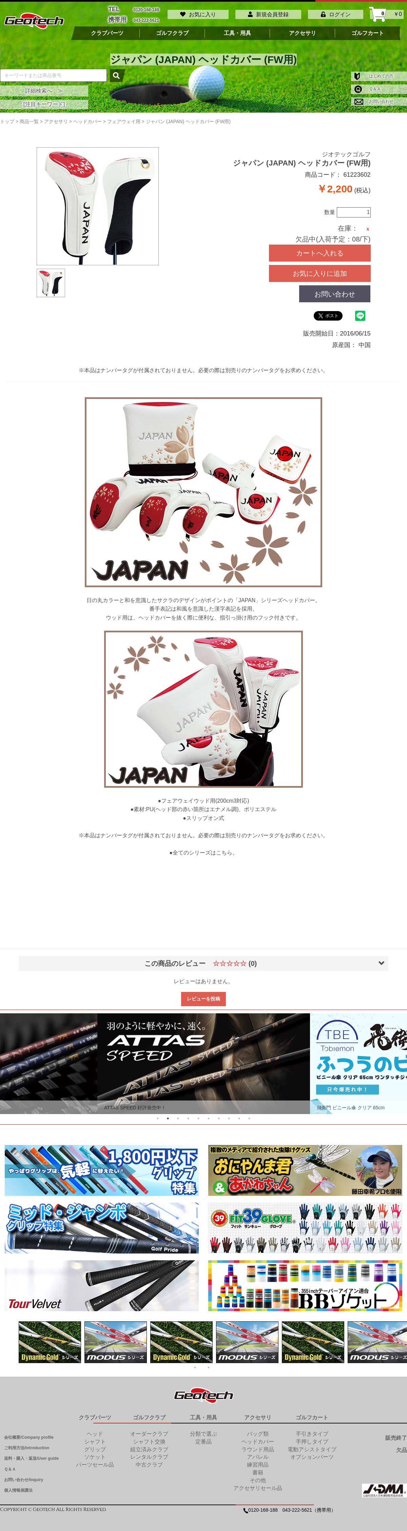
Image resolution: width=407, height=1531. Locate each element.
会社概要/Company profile (29, 1433)
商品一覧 (29, 117)
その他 (258, 1476)
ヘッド (95, 1430)
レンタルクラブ (149, 1453)
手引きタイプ (312, 1430)
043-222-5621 (146, 17)
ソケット (95, 1453)
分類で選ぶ (203, 1430)
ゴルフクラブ (172, 29)
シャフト (95, 1438)
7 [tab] (218, 1114)
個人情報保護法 (18, 1486)
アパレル (258, 1453)
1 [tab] (157, 1114)
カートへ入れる (320, 249)
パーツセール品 (95, 1461)
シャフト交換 (149, 1438)
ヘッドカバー (257, 1438)
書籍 (257, 1469)
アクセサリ (302, 29)
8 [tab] (229, 1114)
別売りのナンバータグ (252, 366)
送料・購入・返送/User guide (31, 1455)
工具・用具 (237, 29)
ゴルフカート (367, 29)
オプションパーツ (312, 1453)
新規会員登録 (268, 13)
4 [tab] (188, 1114)
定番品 (203, 1438)
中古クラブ (149, 1461)
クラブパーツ (107, 29)
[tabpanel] (203, 1060)
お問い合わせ (373, 97)
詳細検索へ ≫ (44, 87)
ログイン (336, 13)
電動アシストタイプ (312, 1446)
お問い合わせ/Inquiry (23, 1476)
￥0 (387, 13)
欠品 (401, 1446)
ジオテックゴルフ (346, 151)
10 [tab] (249, 1114)
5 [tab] (198, 1114)
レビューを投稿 (203, 995)
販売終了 (396, 1434)
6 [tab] (208, 1114)
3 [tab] (178, 1114)
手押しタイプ (312, 1438)
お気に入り (198, 13)
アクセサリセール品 (257, 1484)
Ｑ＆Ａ (367, 85)
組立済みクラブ (149, 1446)
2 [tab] (167, 1114)
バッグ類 (258, 1430)
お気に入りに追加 (320, 270)
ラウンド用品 (257, 1446)
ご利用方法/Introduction (26, 1444)
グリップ (95, 1446)
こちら (224, 849)
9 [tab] (239, 1114)
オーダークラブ (149, 1430)
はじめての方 (373, 72)
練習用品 (258, 1461)
